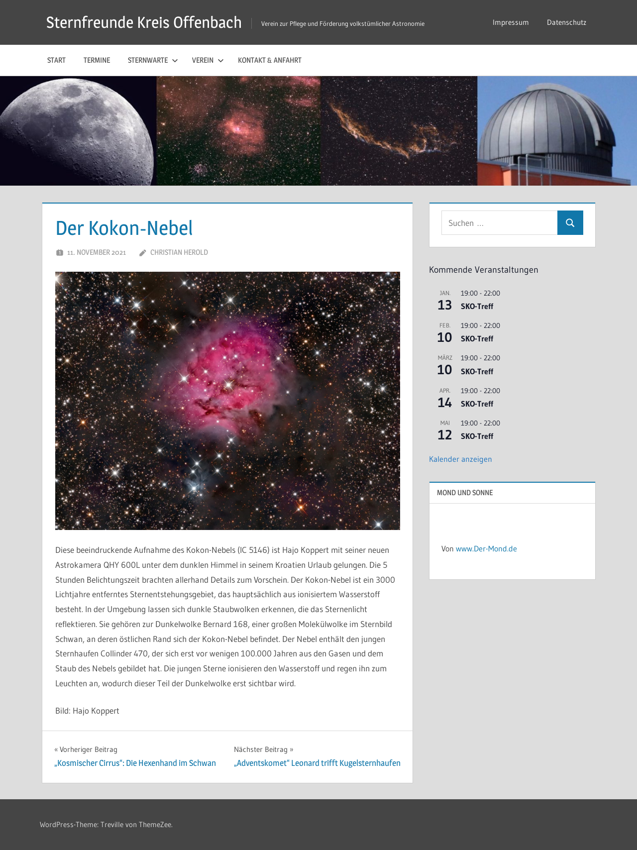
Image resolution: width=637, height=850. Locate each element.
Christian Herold (179, 252)
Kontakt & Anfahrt (270, 60)
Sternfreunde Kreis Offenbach (144, 22)
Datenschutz (566, 22)
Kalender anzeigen (460, 459)
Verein (208, 60)
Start (56, 60)
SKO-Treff (477, 306)
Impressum (511, 22)
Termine (97, 60)
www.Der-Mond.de (486, 548)
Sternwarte (153, 60)
